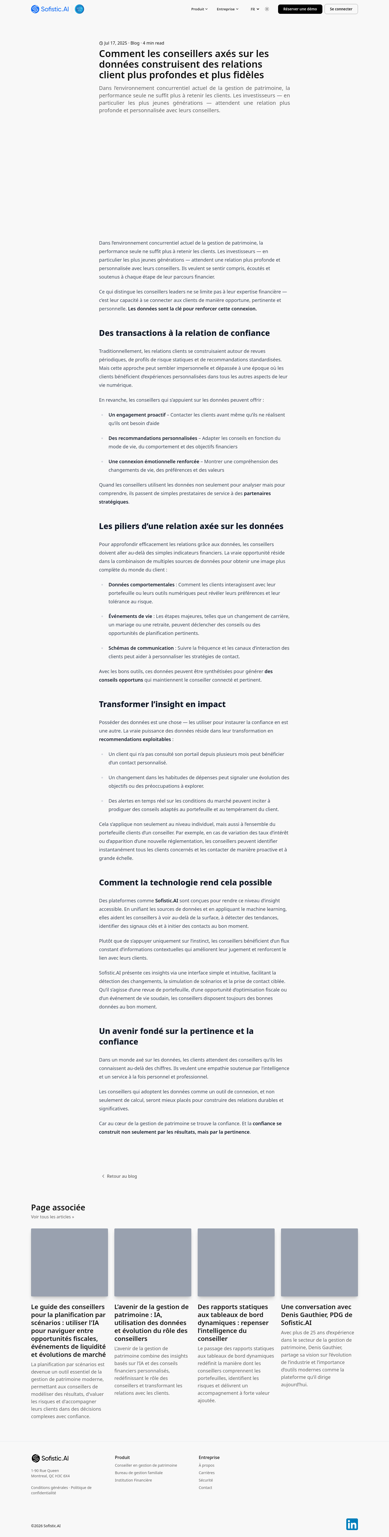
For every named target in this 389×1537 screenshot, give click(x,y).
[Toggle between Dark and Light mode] (267, 9)
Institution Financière (133, 1480)
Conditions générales (49, 1487)
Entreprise (228, 9)
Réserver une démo (300, 9)
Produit (199, 9)
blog (135, 43)
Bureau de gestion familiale (139, 1472)
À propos (206, 1465)
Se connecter (341, 9)
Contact (205, 1487)
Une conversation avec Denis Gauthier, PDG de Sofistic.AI (316, 1314)
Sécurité (206, 1480)
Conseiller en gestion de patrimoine (146, 1465)
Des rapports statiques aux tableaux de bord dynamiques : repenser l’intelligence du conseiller (233, 1322)
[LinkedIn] (352, 1523)
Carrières (207, 1472)
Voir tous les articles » (52, 1217)
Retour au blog (119, 1176)
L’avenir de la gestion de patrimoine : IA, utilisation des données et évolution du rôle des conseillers (151, 1322)
